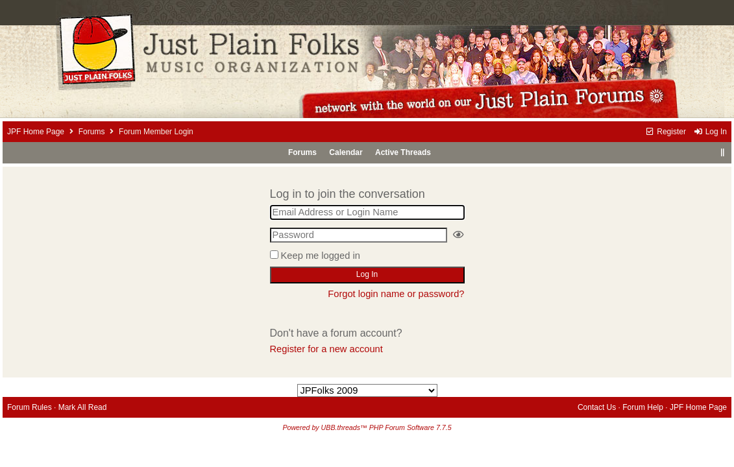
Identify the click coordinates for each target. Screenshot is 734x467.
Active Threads (403, 152)
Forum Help (642, 407)
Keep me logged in (320, 255)
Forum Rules (29, 407)
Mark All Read (82, 407)
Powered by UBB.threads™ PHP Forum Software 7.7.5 (366, 427)
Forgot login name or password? (396, 294)
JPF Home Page (35, 131)
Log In (710, 131)
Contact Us (597, 407)
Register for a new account (326, 349)
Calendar (345, 152)
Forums (92, 131)
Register (665, 131)
